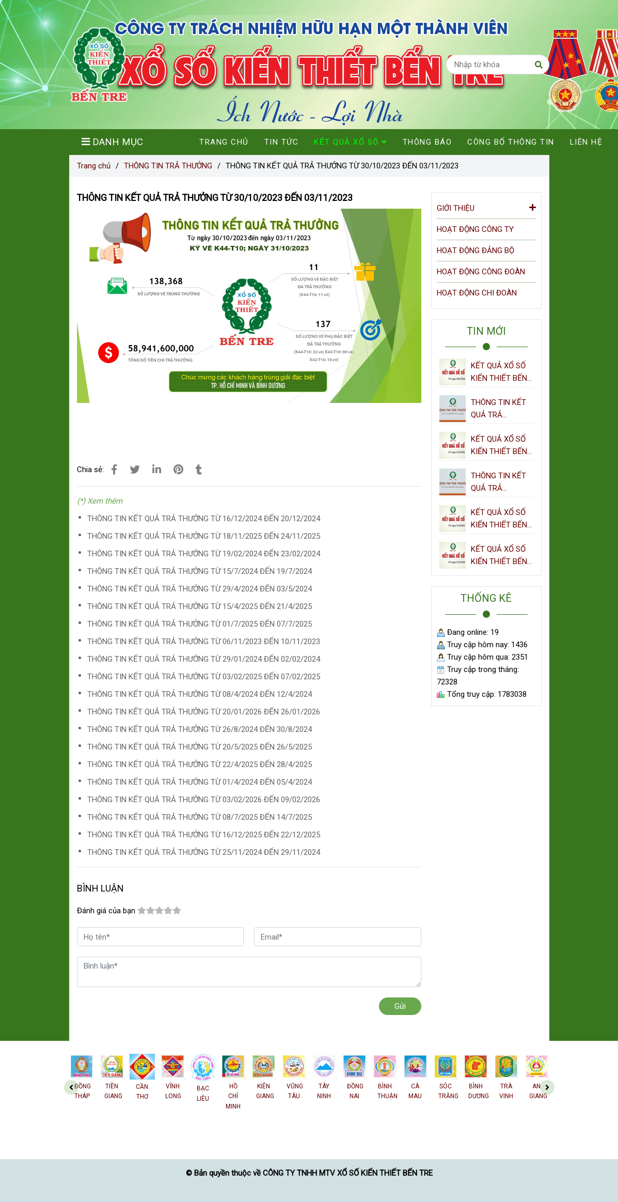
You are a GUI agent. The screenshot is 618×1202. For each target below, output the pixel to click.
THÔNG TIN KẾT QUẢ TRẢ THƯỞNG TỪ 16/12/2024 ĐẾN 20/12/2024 (203, 518)
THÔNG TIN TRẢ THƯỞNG (168, 165)
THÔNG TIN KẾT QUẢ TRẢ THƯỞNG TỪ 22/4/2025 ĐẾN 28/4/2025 (199, 764)
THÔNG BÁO (427, 142)
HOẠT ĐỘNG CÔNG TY (475, 229)
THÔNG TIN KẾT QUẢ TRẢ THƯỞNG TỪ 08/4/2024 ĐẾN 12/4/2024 (199, 694)
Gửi (400, 1006)
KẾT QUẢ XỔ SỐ (350, 142)
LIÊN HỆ (586, 142)
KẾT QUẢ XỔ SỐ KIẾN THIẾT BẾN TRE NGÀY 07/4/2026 (499, 556)
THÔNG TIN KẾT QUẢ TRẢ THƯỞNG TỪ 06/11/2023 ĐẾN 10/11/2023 (203, 641)
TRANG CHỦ (224, 142)
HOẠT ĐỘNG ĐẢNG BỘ (475, 250)
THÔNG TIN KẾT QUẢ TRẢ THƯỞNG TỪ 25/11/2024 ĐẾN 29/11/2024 (203, 852)
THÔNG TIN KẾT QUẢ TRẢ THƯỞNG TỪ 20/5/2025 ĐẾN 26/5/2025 (199, 747)
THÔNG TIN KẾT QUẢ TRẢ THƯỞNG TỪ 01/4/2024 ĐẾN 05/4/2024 (199, 782)
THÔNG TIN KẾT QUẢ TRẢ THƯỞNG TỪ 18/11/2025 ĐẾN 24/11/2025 (203, 536)
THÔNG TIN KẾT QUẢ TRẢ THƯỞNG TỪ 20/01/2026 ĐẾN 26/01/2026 (203, 711)
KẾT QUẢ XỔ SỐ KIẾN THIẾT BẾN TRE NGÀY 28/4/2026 (499, 372)
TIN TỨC (281, 142)
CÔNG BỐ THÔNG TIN (510, 142)
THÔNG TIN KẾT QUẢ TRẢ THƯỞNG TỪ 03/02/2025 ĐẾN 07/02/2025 (203, 676)
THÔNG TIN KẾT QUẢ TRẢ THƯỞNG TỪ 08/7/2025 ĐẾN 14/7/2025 (199, 817)
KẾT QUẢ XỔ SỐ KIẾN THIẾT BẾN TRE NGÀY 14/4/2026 (499, 519)
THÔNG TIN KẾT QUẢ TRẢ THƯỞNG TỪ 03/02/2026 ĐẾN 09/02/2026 (203, 799)
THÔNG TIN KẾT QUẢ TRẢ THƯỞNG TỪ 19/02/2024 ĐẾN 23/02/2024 (203, 553)
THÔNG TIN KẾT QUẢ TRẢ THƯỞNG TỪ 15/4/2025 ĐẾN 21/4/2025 (199, 606)
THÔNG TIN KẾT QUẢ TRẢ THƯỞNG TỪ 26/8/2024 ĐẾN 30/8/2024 (199, 729)
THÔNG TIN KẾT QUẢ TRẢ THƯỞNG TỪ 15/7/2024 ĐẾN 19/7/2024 (199, 571)
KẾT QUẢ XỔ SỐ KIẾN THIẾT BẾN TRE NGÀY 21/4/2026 (499, 446)
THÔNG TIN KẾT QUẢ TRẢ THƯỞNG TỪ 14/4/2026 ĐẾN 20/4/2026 (498, 482)
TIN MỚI (486, 331)
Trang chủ (93, 165)
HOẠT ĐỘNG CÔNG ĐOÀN (481, 271)
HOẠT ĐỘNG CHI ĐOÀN (477, 293)
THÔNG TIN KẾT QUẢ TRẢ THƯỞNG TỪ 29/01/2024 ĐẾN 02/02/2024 (203, 659)
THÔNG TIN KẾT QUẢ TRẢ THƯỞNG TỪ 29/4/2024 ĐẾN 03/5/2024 (199, 589)
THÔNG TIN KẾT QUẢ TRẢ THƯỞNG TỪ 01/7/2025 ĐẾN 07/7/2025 (199, 624)
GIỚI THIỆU (486, 207)
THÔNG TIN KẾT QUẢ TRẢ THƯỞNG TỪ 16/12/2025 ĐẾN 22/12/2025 (203, 834)
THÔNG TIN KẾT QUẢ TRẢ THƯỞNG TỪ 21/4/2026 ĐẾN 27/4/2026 (498, 409)
